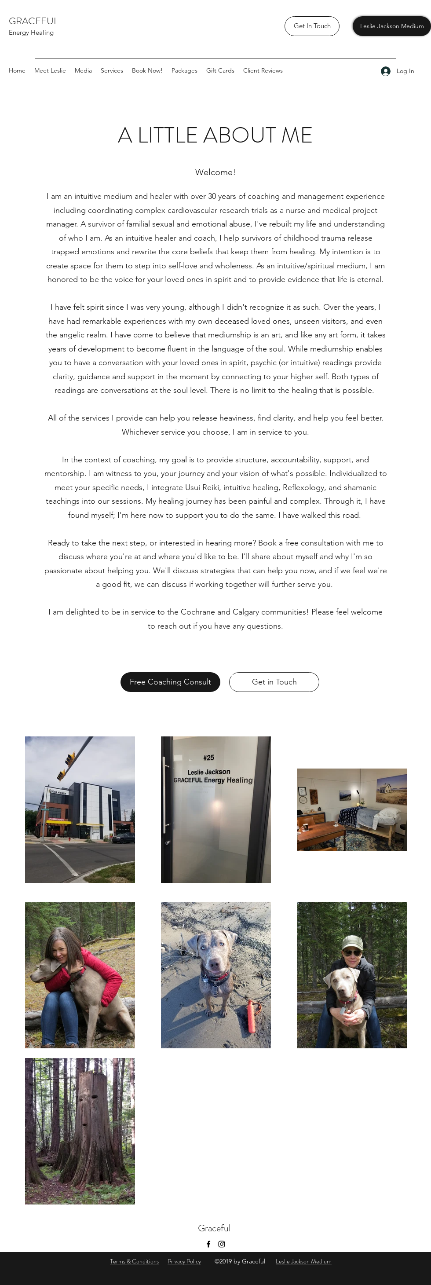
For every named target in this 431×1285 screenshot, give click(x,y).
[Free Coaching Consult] (170, 682)
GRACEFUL (35, 21)
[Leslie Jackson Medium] (392, 26)
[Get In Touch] (312, 26)
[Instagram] (221, 1244)
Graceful (215, 1228)
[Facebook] (208, 1244)
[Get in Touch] (274, 682)
